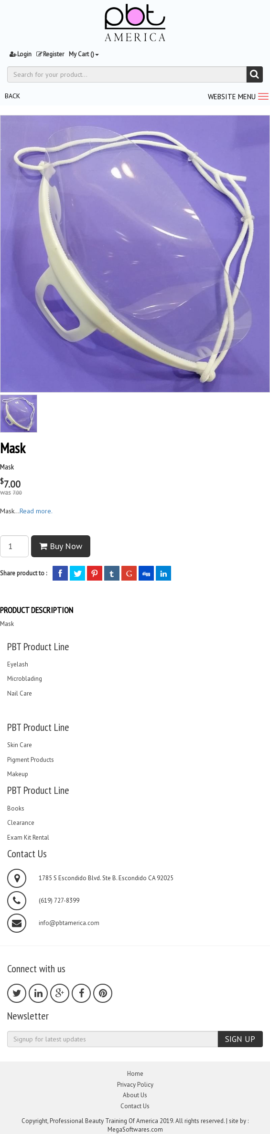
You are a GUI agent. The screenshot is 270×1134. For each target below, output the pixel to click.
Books (15, 808)
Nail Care (19, 694)
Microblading (24, 679)
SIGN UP (240, 1039)
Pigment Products (30, 760)
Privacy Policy (135, 1085)
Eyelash (17, 664)
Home (135, 1074)
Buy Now (60, 546)
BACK (12, 96)
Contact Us (135, 1106)
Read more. (36, 511)
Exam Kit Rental (28, 838)
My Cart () (84, 54)
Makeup (17, 774)
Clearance (20, 823)
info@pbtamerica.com (69, 923)
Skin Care (19, 745)
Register (50, 54)
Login (21, 54)
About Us (135, 1095)
